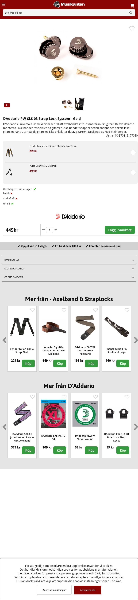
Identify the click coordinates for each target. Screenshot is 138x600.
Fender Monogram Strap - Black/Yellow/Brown (53, 146)
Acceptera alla (87, 590)
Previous (3, 338)
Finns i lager (24, 189)
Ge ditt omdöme (13, 277)
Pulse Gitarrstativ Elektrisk (42, 165)
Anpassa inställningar (54, 590)
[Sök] (69, 12)
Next (135, 338)
